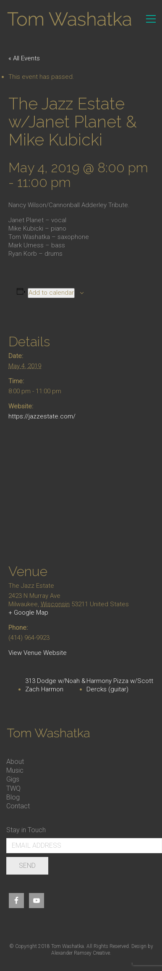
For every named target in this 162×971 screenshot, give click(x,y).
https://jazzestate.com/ (42, 416)
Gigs (12, 779)
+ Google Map (28, 612)
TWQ (13, 788)
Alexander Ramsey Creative (80, 953)
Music (15, 770)
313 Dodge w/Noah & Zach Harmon (55, 685)
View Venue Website (37, 653)
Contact (18, 806)
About (15, 762)
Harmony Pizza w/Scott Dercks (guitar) (119, 685)
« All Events (24, 58)
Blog (13, 797)
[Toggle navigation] (151, 19)
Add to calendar (51, 292)
